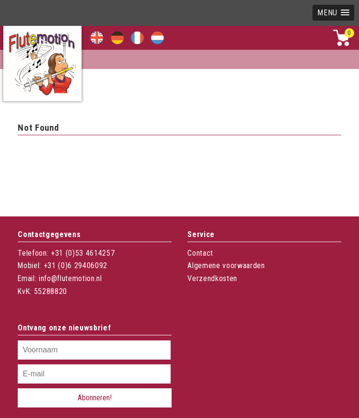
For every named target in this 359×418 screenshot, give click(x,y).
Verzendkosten (212, 278)
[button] (333, 13)
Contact (200, 253)
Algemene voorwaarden (226, 265)
